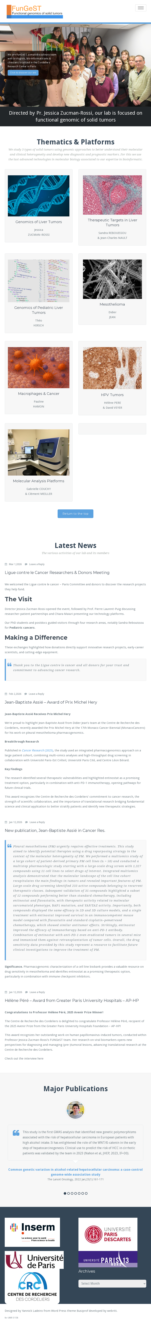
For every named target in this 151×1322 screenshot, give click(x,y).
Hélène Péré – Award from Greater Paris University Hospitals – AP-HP (72, 999)
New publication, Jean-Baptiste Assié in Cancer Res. (55, 829)
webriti (112, 1310)
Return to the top (76, 513)
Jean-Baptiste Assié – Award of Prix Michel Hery (51, 701)
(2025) (48, 749)
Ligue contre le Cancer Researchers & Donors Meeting (57, 571)
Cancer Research (33, 749)
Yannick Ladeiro (32, 1310)
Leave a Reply (36, 563)
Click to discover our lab (23, 72)
